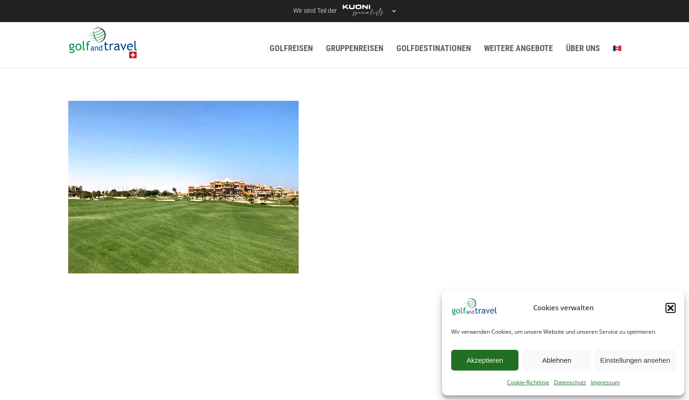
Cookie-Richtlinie (528, 382)
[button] (670, 308)
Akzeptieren (484, 360)
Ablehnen (556, 360)
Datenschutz (570, 382)
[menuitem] (617, 48)
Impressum (605, 382)
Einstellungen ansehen (635, 360)
